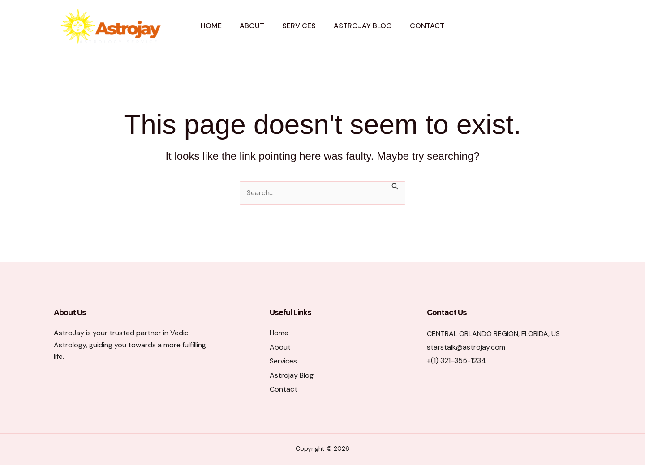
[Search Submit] (395, 186)
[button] (554, 26)
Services (299, 25)
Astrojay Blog (363, 25)
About (252, 25)
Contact (427, 25)
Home (211, 25)
